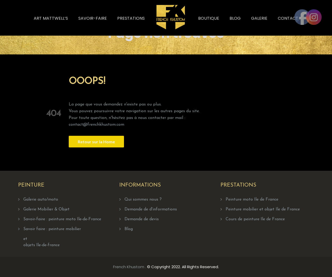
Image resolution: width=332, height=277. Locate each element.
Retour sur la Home (96, 141)
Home (187, 31)
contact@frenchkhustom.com (96, 125)
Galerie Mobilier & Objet (46, 209)
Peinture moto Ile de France (252, 199)
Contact (288, 18)
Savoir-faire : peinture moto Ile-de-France (62, 219)
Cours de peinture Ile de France (255, 219)
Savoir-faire (92, 18)
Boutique (208, 18)
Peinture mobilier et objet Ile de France (263, 209)
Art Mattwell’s (51, 18)
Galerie (259, 18)
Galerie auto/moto (40, 199)
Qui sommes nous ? (143, 199)
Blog (235, 18)
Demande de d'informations (151, 209)
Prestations (131, 18)
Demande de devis (142, 219)
